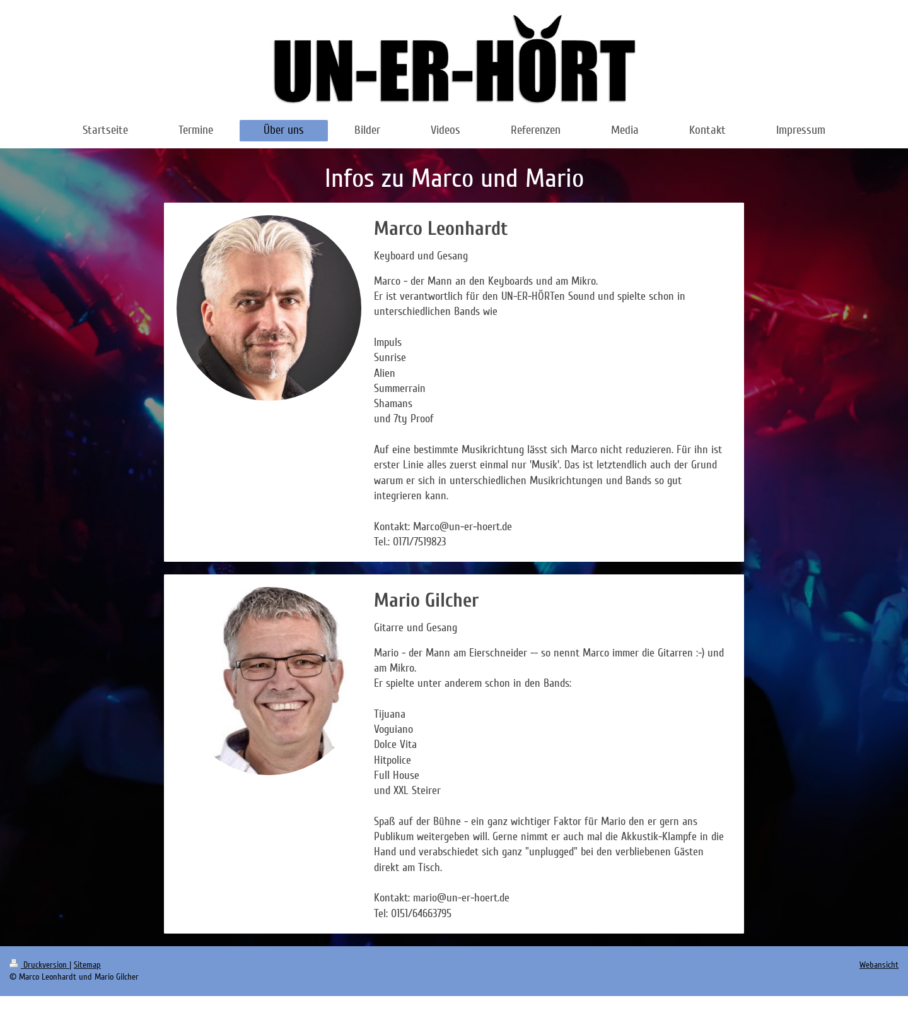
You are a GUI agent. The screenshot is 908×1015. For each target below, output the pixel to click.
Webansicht (879, 964)
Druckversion (39, 964)
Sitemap (87, 964)
